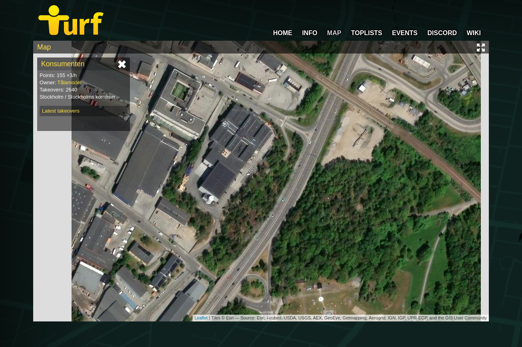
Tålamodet (70, 82)
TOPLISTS (366, 33)
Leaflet (201, 317)
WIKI (473, 33)
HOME (282, 33)
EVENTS (405, 33)
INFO (309, 33)
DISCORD (442, 33)
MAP (334, 33)
